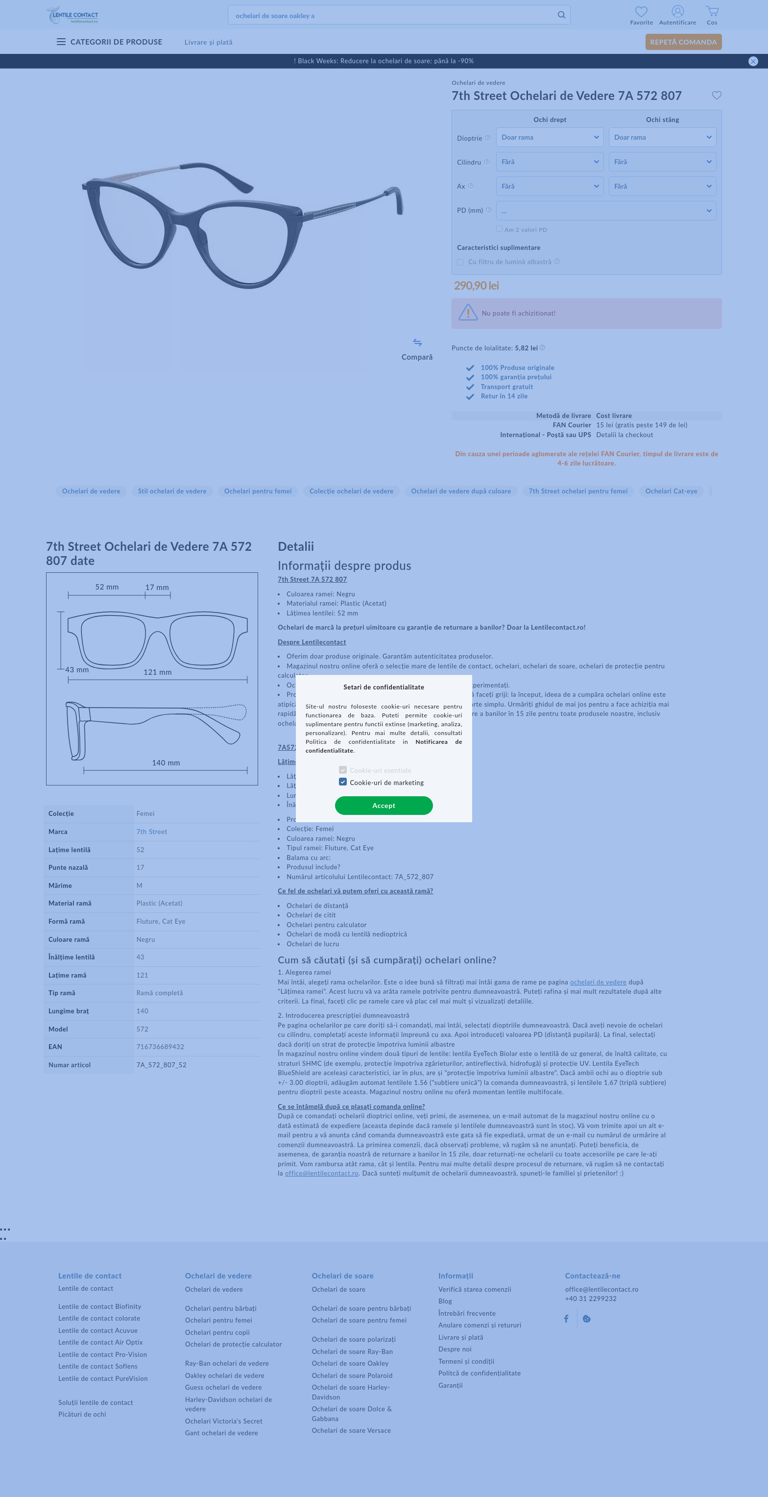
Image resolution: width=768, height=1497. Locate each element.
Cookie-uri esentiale (380, 770)
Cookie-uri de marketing (387, 782)
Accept (384, 805)
